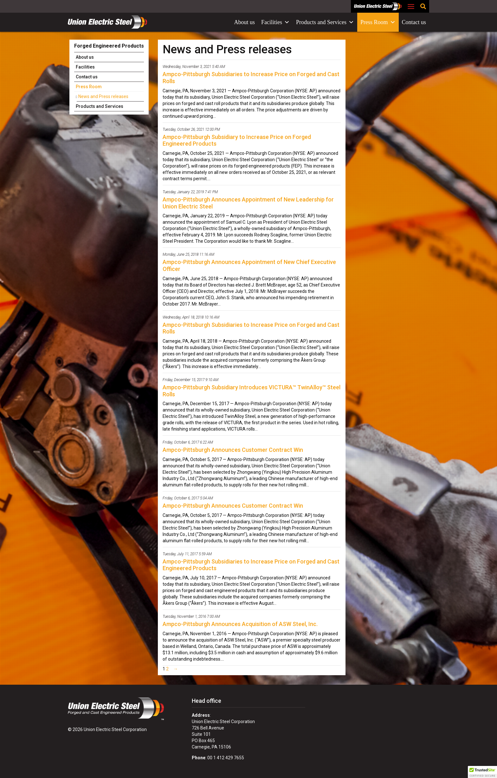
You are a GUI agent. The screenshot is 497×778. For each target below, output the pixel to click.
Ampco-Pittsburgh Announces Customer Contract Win (233, 449)
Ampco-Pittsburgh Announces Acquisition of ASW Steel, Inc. (240, 624)
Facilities (275, 22)
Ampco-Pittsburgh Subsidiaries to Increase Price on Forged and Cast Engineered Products (251, 565)
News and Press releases (103, 96)
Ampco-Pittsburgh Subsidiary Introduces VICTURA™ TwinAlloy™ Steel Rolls (251, 391)
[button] (482, 772)
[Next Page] (174, 669)
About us (244, 22)
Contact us (414, 22)
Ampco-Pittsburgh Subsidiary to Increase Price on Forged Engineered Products (237, 140)
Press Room (378, 22)
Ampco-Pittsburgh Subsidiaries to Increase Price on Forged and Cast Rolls (251, 77)
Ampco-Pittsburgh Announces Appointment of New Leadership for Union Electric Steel (248, 203)
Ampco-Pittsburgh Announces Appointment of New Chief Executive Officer (249, 265)
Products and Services (325, 22)
